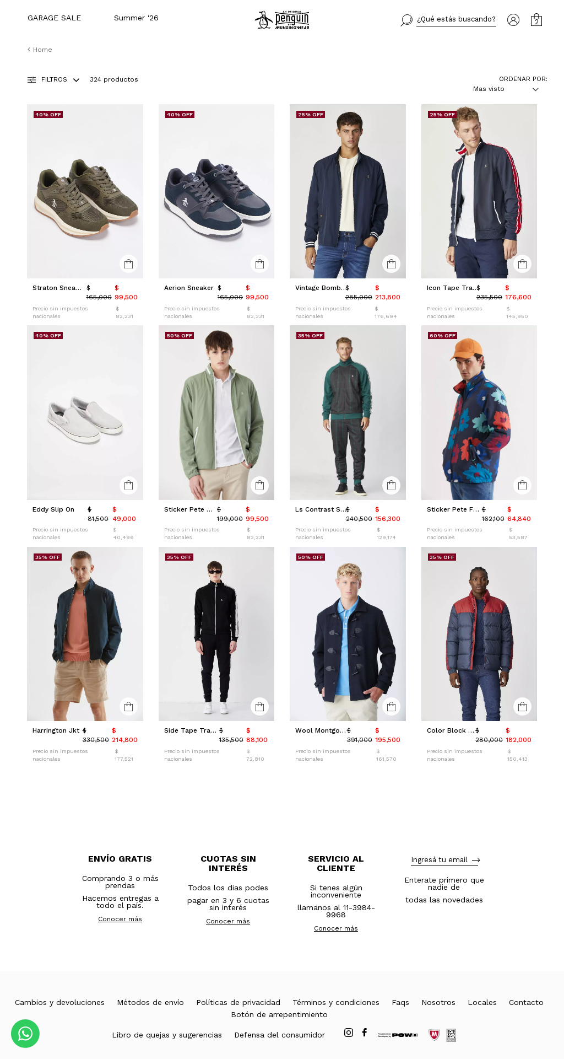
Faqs (400, 1002)
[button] (448, 20)
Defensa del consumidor (279, 1034)
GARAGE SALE (54, 17)
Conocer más (120, 919)
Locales (482, 1002)
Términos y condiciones (335, 1002)
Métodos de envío (150, 1002)
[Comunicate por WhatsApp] (25, 1033)
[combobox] (499, 89)
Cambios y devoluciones (60, 1002)
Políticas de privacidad (238, 1002)
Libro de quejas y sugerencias (167, 1034)
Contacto (526, 1002)
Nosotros (438, 1002)
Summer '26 (136, 17)
